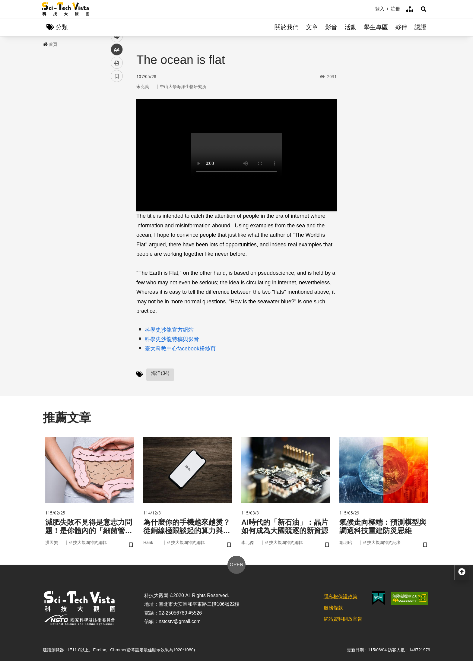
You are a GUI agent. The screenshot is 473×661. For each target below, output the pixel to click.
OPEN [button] (236, 564)
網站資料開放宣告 (343, 618)
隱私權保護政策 (340, 596)
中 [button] (116, 155)
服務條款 (333, 607)
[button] (423, 9)
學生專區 (376, 27)
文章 (312, 27)
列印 (117, 168)
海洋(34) (160, 373)
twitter (117, 128)
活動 (350, 27)
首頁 (50, 44)
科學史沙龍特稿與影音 (172, 339)
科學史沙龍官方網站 (169, 330)
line (115, 141)
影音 (331, 27)
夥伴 (401, 27)
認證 (420, 27)
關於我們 (287, 27)
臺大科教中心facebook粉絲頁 (180, 349)
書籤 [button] (117, 182)
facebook (117, 115)
